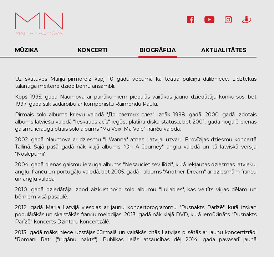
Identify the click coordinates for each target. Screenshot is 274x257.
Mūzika (26, 50)
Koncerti (93, 50)
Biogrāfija (157, 50)
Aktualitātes (224, 50)
